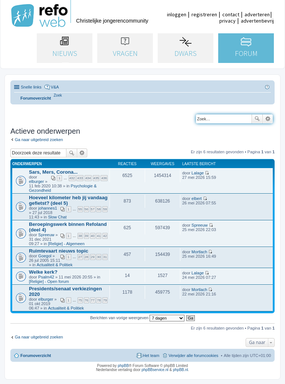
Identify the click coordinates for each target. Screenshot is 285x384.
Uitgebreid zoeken (268, 118)
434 (88, 178)
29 (93, 257)
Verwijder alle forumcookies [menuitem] (193, 355)
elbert (196, 198)
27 (80, 257)
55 (80, 209)
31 (105, 257)
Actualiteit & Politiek (55, 265)
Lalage (197, 173)
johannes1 (47, 208)
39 (86, 236)
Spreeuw (46, 235)
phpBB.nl (180, 370)
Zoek (257, 118)
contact (230, 14)
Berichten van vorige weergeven (137, 317)
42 (105, 236)
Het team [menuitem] (151, 355)
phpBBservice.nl (154, 370)
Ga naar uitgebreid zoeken (39, 139)
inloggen (176, 14)
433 (80, 178)
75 (80, 300)
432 (72, 178)
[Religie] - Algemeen (66, 243)
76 (86, 300)
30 (99, 257)
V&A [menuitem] (55, 87)
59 (105, 209)
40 (93, 236)
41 (99, 236)
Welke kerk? (43, 272)
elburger (36, 181)
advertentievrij (257, 20)
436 (104, 178)
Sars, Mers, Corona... (53, 172)
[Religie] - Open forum (49, 281)
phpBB (123, 366)
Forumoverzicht (35, 355)
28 (86, 257)
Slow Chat (57, 217)
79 (105, 300)
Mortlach (199, 252)
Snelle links (31, 87)
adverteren (257, 14)
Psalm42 (46, 277)
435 (96, 178)
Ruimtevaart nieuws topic (58, 251)
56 (86, 209)
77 (93, 300)
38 (80, 236)
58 (99, 209)
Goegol (44, 256)
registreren (204, 14)
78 (99, 300)
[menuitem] (58, 95)
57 (93, 209)
